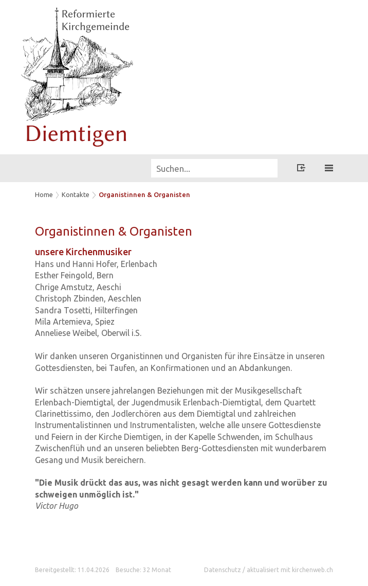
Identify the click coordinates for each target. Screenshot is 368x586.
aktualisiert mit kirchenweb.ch (290, 569)
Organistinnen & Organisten (144, 194)
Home (44, 194)
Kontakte (75, 194)
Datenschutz (222, 569)
